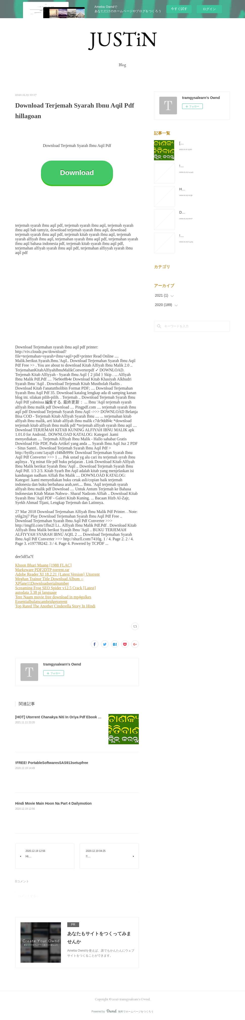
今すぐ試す (179, 9)
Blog (122, 64)
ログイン (209, 9)
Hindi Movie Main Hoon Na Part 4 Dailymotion (53, 803)
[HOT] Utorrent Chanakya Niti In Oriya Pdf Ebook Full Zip (62, 717)
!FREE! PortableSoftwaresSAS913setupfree (51, 763)
